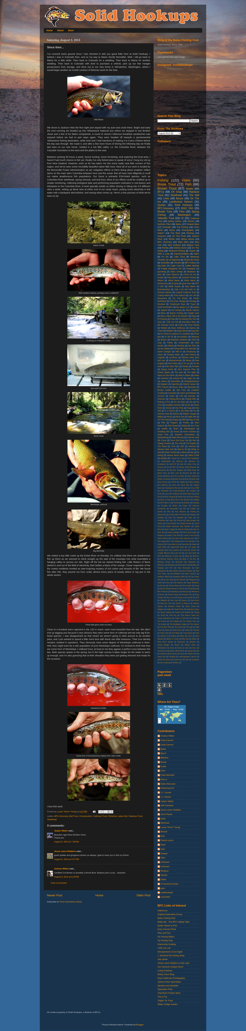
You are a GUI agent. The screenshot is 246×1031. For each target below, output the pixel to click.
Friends (179, 520)
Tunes (160, 331)
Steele (189, 188)
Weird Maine (173, 280)
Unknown (165, 862)
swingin (163, 458)
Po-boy (163, 586)
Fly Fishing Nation (166, 937)
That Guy (172, 615)
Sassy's (184, 600)
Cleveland (164, 491)
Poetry (181, 325)
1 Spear (174, 458)
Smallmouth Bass (177, 304)
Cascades (172, 393)
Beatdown (191, 272)
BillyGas (164, 757)
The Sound (178, 627)
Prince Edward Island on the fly (172, 589)
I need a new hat (189, 535)
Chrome (161, 396)
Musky (188, 360)
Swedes (178, 612)
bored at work (183, 648)
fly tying (175, 283)
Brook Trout (167, 184)
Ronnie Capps (173, 594)
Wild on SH (182, 449)
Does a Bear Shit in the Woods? (174, 316)
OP (189, 577)
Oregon (175, 420)
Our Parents (181, 580)
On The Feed (163, 420)
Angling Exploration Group (170, 914)
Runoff (189, 597)
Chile (185, 488)
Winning (190, 233)
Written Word (190, 645)
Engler (185, 506)
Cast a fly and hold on (185, 289)
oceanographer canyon (187, 657)
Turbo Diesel (188, 633)
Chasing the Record (172, 488)
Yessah (177, 263)
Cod (181, 396)
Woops (177, 645)
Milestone (161, 565)
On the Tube (168, 580)
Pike (163, 423)
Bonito (160, 476)
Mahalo (176, 414)
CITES (173, 482)
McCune (196, 556)
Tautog (196, 612)
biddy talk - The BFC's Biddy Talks (174, 922)
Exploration (174, 509)
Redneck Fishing (177, 251)
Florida (165, 248)
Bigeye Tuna (193, 245)
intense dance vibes (175, 455)
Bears (163, 313)
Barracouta (162, 470)
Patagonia (193, 580)
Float (172, 319)
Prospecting (191, 589)
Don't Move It (165, 503)
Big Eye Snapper (176, 470)
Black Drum (162, 473)
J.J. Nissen (166, 797)
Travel (192, 304)
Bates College (177, 272)
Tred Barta (176, 633)
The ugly (189, 627)
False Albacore (172, 274)
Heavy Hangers (174, 532)
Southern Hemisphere (185, 435)
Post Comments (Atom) (71, 902)
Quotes (162, 205)
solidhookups (167, 892)
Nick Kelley (173, 363)
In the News (184, 411)
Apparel (164, 310)
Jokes (160, 355)
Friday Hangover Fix (171, 268)
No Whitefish (175, 574)
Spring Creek (167, 369)
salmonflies (175, 381)
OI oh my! (185, 363)
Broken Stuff (177, 479)
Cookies (193, 491)
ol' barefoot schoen (170, 884)
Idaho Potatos (163, 538)
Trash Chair (164, 633)
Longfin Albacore (164, 553)
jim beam (173, 654)
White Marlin (190, 280)
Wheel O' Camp (172, 639)
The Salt (194, 195)
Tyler (163, 858)
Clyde (171, 396)
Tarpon (192, 251)
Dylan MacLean (168, 784)
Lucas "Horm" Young (170, 827)
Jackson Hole (163, 414)
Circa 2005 (195, 488)
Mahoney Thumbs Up (173, 556)
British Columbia (164, 479)
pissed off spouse (164, 660)
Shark (175, 429)
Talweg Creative (164, 443)
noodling (172, 657)
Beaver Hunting (176, 313)
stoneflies (195, 660)
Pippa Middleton (193, 583)
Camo (174, 485)
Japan (194, 544)
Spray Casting (165, 612)
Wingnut (164, 871)
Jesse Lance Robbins (65, 851)
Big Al (163, 753)
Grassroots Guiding (167, 944)
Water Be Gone (186, 636)
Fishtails (161, 517)
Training (196, 630)
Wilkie (194, 639)
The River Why (165, 627)
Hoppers (161, 535)
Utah (197, 633)
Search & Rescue (183, 603)
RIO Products (163, 591)
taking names (187, 239)
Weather (170, 331)
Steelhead (52, 819)
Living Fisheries (165, 970)
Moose (169, 417)
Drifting (170, 346)
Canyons (162, 236)
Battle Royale (174, 286)
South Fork (163, 435)
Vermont (192, 446)
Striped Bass (193, 224)
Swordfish (165, 263)
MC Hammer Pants (166, 325)
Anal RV (172, 464)
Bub (186, 479)
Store (71, 30)
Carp (160, 343)
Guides (160, 277)
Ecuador (164, 506)
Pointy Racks (174, 586)
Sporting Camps (193, 609)
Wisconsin (181, 642)
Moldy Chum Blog (166, 974)
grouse (190, 651)
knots (182, 654)
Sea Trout (195, 426)
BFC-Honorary (61, 816)
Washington (184, 214)
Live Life (192, 295)
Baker (163, 749)
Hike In (178, 352)
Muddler (193, 565)
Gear (160, 322)
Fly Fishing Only (165, 940)
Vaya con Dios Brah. (166, 375)
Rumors (181, 597)
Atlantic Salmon (192, 310)
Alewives (192, 461)
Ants (181, 464)
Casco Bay (184, 485)
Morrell (164, 831)
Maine (179, 224)
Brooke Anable (164, 390)
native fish (123, 816)
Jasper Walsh (61, 831)
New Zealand (174, 245)
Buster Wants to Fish (167, 925)
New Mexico (174, 571)
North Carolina (190, 574)
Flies (182, 211)
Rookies (195, 366)
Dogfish (196, 500)
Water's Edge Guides (167, 1004)
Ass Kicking (176, 310)
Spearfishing (163, 437)
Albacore (179, 461)
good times (187, 283)
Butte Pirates (163, 482)
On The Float (179, 236)
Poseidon (191, 268)
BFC (174, 467)
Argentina (175, 384)
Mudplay (161, 568)
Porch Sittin (186, 586)
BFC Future (190, 263)
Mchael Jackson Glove (169, 559)
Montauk (171, 565)
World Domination (165, 307)
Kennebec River (189, 322)
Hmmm (190, 221)
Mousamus (162, 298)
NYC (171, 568)
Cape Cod (176, 265)
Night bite (192, 417)
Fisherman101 (167, 788)
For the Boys (179, 402)
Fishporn (193, 515)
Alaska (196, 307)
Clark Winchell (167, 775)
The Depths (191, 443)
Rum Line (170, 597)
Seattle (165, 429)
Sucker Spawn (164, 372)
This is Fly (162, 997)
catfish (177, 651)
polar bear (178, 660)
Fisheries (112, 816)
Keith (163, 818)
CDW (193, 340)
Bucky (163, 762)
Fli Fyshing (162, 319)
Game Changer (164, 352)
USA (182, 446)
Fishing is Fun (164, 402)
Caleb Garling (193, 482)
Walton (173, 636)
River (162, 594)
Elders (175, 506)
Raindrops (175, 591)
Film (168, 512)
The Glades (174, 621)
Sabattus (163, 600)
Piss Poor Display (177, 301)
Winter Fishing (170, 452)
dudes (196, 375)
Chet (163, 770)
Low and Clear (190, 553)
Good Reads (171, 523)
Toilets (187, 630)
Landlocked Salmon (181, 201)
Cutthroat (175, 494)
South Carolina (189, 432)
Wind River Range (165, 642)
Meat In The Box (189, 559)
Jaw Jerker (163, 959)
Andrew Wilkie (61, 868)
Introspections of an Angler (170, 952)
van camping (165, 663)
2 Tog (182, 458)
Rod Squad (173, 426)
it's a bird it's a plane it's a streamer (175, 334)
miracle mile (191, 654)
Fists (170, 517)
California (164, 485)
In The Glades (174, 541)
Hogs (189, 408)
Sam (163, 849)
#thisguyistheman (191, 381)
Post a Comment (59, 883)
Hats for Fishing (184, 529)
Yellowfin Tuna (166, 218)
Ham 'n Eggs (170, 529)
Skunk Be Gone (191, 260)
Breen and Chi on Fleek (175, 476)
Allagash (164, 384)
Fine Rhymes (180, 512)
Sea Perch (195, 600)
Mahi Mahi (183, 242)
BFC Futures (163, 387)
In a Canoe (170, 411)
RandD (185, 366)
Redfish (164, 328)
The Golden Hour (189, 621)
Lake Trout (179, 257)
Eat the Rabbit (164, 349)
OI (182, 218)
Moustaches (182, 565)
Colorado (166, 227)
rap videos (162, 381)
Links (166, 198)
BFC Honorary (165, 242)
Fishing (163, 180)
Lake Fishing (190, 355)
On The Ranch (180, 298)
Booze (179, 198)
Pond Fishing (193, 325)
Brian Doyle (191, 476)
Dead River (187, 494)
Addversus (163, 910)
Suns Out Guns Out (179, 440)
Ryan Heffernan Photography (171, 978)
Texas (162, 615)
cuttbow (183, 452)
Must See (180, 417)
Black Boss (191, 470)
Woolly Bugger (163, 645)
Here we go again (189, 532)
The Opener (194, 624)
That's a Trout (180, 618)
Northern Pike (164, 224)
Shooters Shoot (174, 606)
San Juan (174, 600)
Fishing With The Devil (178, 515)
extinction (165, 378)
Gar (191, 402)
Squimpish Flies (165, 989)
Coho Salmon (179, 295)
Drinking (180, 346)
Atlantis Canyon (189, 384)
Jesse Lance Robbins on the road (173, 963)
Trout (173, 446)
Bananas (195, 337)
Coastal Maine (164, 295)
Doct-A (164, 779)
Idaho (196, 254)
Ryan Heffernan (178, 328)
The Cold (179, 443)
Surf (194, 440)
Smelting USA (164, 432)
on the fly (169, 337)
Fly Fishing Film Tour (187, 319)
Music (172, 230)
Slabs (169, 609)
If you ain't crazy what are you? (183, 538)
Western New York (166, 449)
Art (168, 467)
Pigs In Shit (194, 420)
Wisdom (193, 642)
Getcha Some (180, 248)
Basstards (191, 387)
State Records (178, 437)
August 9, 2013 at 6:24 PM (66, 877)
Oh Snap (176, 191)
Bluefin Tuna (165, 211)
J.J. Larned (166, 792)
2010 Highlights (193, 458)
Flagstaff (180, 517)
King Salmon (172, 277)
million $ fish (193, 455)
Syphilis (187, 612)
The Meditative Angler (178, 624)
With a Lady (163, 254)
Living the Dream (189, 550)
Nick (163, 836)
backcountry (163, 283)
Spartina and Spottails (168, 985)
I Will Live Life (164, 948)
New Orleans (187, 571)
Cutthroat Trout (100, 816)
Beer (160, 274)
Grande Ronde (185, 523)
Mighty (160, 417)
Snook (176, 432)
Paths (160, 583)
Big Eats (162, 265)
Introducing (191, 352)
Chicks (170, 343)
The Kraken (162, 624)
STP (197, 597)
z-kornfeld (165, 897)
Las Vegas (192, 547)
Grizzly (168, 408)
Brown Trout (167, 188)
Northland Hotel (179, 577)
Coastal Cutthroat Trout (186, 292)
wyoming (162, 271)
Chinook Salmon (165, 292)
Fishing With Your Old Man (184, 349)
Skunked (161, 304)
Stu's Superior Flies (187, 369)
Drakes (186, 503)
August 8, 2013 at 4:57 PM (66, 859)
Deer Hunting (170, 497)
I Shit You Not (172, 322)
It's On (165, 257)
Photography (188, 230)
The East (179, 372)
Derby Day (182, 497)
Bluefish (186, 473)
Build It (194, 479)
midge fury (191, 378)
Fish (188, 184)
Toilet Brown (177, 630)
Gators (160, 523)
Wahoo (160, 280)
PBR (184, 420)
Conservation (85, 816)
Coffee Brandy (192, 265)
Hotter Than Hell (173, 535)
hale (197, 651)
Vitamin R (164, 636)
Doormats (177, 503)
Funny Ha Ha (189, 274)
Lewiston (175, 550)
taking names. (175, 221)
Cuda (160, 494)
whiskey (176, 663)
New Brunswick (184, 568)
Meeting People (164, 562)
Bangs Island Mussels (187, 467)
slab (187, 660)
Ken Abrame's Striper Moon (170, 967)
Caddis (182, 482)
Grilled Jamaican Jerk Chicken (178, 526)
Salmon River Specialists (169, 982)
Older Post (143, 895)
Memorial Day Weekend (185, 562)
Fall (184, 509)
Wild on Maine (184, 375)
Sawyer (164, 853)
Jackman (185, 544)
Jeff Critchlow (167, 805)
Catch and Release (188, 393)
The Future (162, 621)
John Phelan (166, 814)
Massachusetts (175, 360)
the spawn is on (183, 307)
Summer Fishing (189, 277)
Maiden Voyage (189, 414)
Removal (185, 591)
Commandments (179, 491)
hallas (163, 879)
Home (50, 30)
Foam (171, 520)
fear (192, 452)
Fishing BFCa (175, 399)
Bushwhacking (164, 289)
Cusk (167, 494)
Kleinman (165, 823)
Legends (161, 357)
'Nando (164, 875)
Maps (187, 556)
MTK (159, 556)
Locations (173, 357)
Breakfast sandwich (179, 340)
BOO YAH (187, 208)
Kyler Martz (162, 547)
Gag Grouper (191, 520)
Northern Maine (163, 577)
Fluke (190, 517)
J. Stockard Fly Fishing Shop (171, 955)
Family (160, 512)
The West (175, 233)
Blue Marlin (190, 286)
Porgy (197, 586)
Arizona (160, 467)
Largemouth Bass (177, 547)
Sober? (161, 233)
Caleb (163, 766)
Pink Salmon (178, 583)
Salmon (192, 328)
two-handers (182, 337)
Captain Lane (193, 313)
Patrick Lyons (167, 840)
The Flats (192, 618)
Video (186, 180)
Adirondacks (166, 461)
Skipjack (161, 609)
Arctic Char (191, 464)
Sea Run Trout (166, 603)
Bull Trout (73, 816)
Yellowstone (162, 648)
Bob (194, 473)
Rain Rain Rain (172, 366)
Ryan (163, 844)
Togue (167, 630)
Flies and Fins (164, 933)
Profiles (186, 423)
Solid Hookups (184, 205)
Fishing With (190, 399)
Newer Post (54, 895)
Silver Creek (190, 606)
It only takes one (172, 544)
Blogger (139, 1024)
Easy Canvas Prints (167, 929)
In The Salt (187, 541)
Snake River (179, 609)
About (60, 30)
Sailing (184, 426)
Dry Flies (192, 346)
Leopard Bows (163, 550)
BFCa (161, 191)
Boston (164, 340)
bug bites (195, 331)
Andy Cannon (167, 740)
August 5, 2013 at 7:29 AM (66, 842)
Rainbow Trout (135, 816)
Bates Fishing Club (166, 918)
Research (195, 591)
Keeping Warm (173, 355)
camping (168, 651)
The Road (162, 446)
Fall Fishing (182, 227)
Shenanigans (189, 429)
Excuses (191, 396)
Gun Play (179, 408)
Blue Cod (175, 473)
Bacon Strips (178, 387)
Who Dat (185, 639)
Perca (167, 583)
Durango (196, 503)
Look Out (177, 553)
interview (163, 654)
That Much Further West (169, 993)
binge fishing (182, 331)
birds (172, 648)
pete (163, 888)
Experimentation (181, 254)
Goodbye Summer (173, 405)
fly (183, 651)
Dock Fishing (194, 497)
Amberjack (162, 464)
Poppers (173, 423)
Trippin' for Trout (165, 1000)
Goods (187, 405)
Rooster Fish (187, 594)
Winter (172, 239)
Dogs (194, 316)
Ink (194, 411)
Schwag (192, 301)
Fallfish (193, 509)
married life (178, 378)
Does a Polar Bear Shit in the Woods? (175, 500)
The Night (191, 372)
